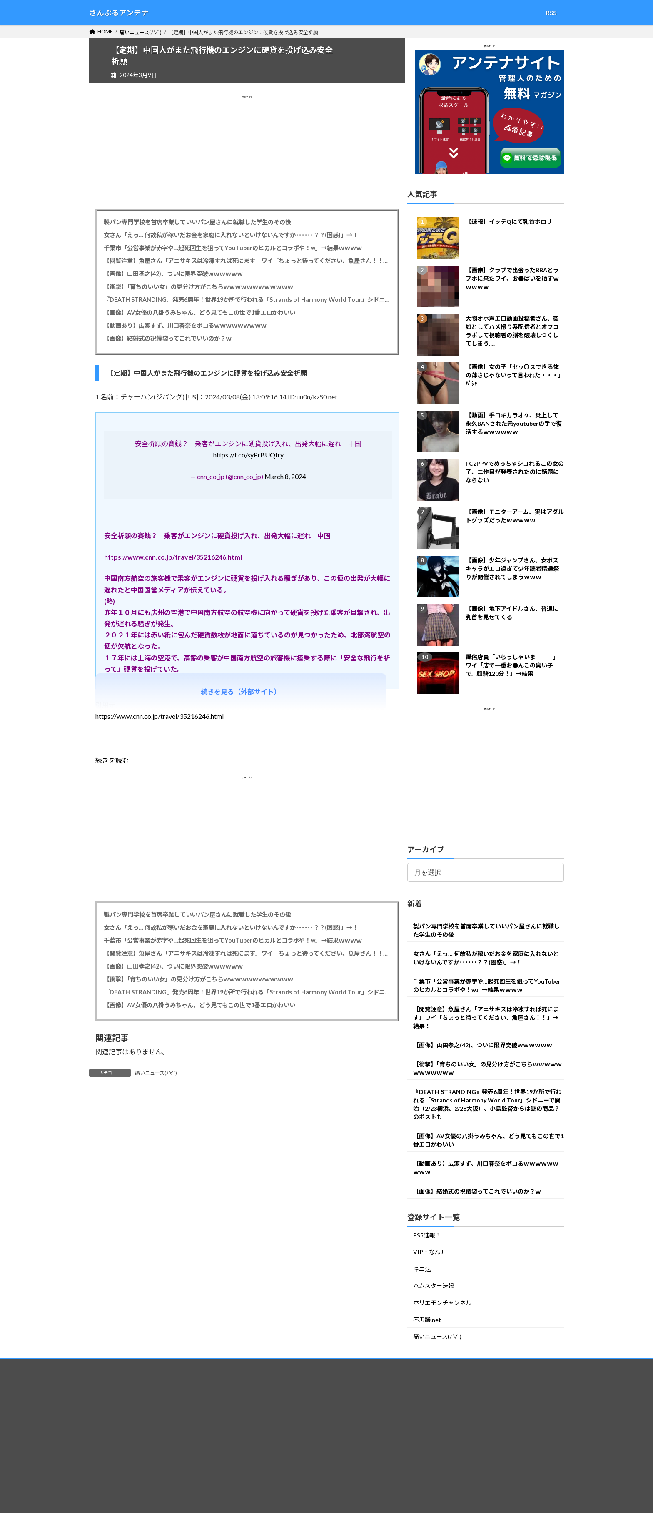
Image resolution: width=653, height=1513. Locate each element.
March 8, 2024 (285, 476)
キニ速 (422, 1268)
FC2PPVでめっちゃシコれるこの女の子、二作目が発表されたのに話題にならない (515, 472)
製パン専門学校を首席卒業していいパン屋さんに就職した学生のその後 (197, 222)
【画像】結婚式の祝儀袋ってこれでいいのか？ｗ (168, 338)
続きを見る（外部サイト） (241, 691)
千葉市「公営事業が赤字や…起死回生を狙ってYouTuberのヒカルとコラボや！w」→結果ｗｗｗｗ (233, 247)
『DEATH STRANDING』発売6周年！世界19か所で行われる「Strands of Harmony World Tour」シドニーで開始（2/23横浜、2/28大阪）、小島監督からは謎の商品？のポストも (247, 299)
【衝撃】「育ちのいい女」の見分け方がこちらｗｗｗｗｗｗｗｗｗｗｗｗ (198, 286)
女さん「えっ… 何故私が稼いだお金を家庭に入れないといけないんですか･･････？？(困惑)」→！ (231, 234)
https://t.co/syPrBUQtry (248, 455)
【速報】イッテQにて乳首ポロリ (509, 221)
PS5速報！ (427, 1235)
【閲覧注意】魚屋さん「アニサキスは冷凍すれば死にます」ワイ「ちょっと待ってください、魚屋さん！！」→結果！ (247, 260)
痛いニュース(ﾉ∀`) (156, 1073)
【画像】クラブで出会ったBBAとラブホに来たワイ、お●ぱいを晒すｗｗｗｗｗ (512, 278)
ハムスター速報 (433, 1286)
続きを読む (112, 760)
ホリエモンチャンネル (442, 1302)
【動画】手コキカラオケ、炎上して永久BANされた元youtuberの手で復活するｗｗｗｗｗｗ (514, 423)
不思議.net (427, 1319)
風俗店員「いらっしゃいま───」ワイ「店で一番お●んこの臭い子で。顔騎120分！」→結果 (512, 665)
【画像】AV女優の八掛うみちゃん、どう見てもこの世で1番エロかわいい (199, 312)
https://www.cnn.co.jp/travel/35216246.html (159, 716)
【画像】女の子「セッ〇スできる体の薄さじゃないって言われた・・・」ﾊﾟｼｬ (515, 375)
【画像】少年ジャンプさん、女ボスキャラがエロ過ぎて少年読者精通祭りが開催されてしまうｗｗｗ (512, 568)
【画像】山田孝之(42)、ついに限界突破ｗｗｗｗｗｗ (173, 273)
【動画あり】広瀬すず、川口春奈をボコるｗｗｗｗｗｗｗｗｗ (185, 325)
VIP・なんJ (428, 1252)
